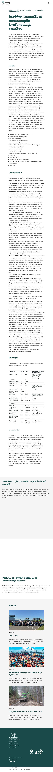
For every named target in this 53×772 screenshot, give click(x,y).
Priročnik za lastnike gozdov (24, 10)
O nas (10, 755)
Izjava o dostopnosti (13, 759)
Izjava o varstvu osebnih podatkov (15, 757)
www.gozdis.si (13, 747)
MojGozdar (13, 767)
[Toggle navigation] (51, 3)
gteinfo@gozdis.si (15, 745)
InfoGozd (11, 10)
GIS (9, 767)
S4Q (16, 767)
